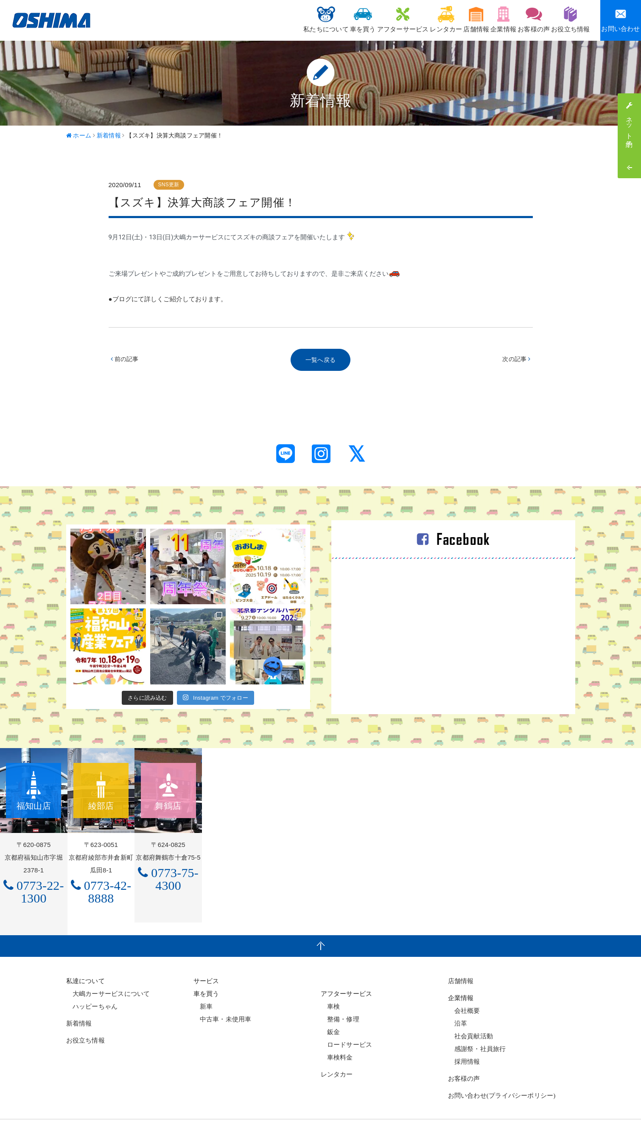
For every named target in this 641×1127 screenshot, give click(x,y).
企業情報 (482, 19)
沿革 (457, 1003)
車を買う (308, 19)
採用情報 (464, 1041)
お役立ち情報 (567, 19)
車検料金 (337, 1037)
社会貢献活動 (470, 1016)
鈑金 (330, 1011)
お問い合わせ (620, 20)
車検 (330, 986)
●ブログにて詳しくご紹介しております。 (168, 299)
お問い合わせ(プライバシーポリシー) (502, 1075)
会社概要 (464, 990)
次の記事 (516, 360)
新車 (203, 986)
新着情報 (79, 1003)
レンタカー (407, 19)
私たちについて (263, 19)
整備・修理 (340, 999)
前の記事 (126, 360)
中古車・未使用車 (222, 999)
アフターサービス (356, 19)
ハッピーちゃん (92, 986)
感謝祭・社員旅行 (477, 1028)
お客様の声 (522, 19)
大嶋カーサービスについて (108, 973)
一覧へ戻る (320, 360)
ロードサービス (346, 1024)
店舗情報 (446, 19)
